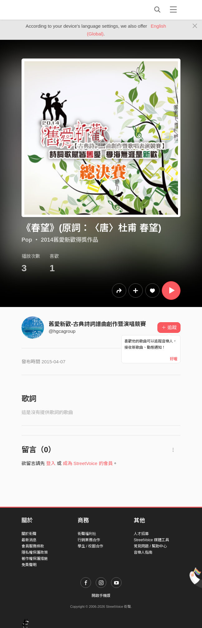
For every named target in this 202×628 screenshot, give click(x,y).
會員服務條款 (33, 546)
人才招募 (141, 534)
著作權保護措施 (35, 558)
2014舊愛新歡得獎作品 (69, 240)
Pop (27, 240)
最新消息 (29, 540)
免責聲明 (29, 565)
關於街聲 (29, 534)
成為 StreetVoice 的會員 (88, 463)
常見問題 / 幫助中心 (150, 546)
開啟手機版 (101, 595)
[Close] (195, 26)
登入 (50, 463)
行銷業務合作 (89, 540)
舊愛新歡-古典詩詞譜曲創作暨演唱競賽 (97, 324)
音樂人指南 (143, 552)
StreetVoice (47, 10)
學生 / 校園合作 (90, 546)
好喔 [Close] (173, 359)
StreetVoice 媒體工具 (151, 540)
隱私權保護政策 (35, 552)
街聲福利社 (87, 534)
